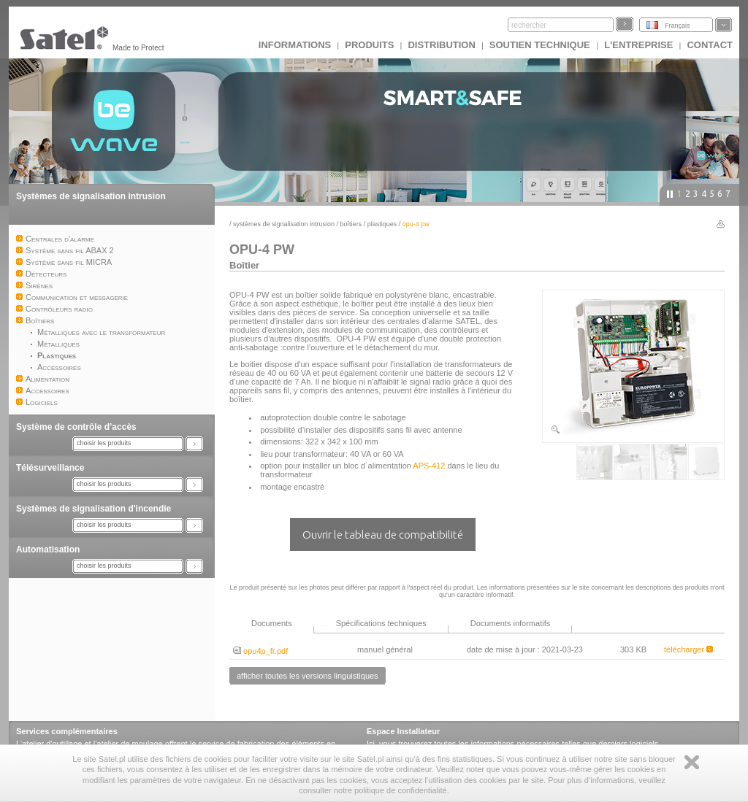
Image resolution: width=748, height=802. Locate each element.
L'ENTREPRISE (638, 44)
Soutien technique (541, 44)
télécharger (688, 649)
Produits (369, 44)
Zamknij (691, 762)
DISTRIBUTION (441, 44)
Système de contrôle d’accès (76, 427)
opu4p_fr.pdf (260, 651)
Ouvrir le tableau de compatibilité (382, 534)
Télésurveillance (50, 468)
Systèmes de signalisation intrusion (91, 196)
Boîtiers (351, 224)
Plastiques (382, 224)
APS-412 (429, 465)
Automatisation (48, 549)
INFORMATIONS (295, 44)
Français (677, 25)
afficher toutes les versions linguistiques (307, 675)
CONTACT (710, 44)
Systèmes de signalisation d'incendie (93, 509)
